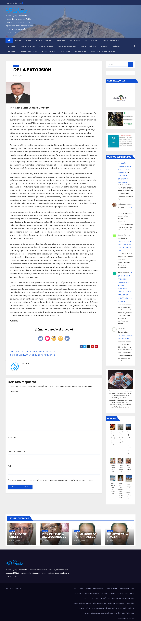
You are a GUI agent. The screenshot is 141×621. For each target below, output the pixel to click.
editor (26, 363)
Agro (28, 41)
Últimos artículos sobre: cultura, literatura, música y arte (105, 613)
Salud (104, 46)
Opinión (12, 46)
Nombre (12, 437)
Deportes (61, 41)
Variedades (80, 52)
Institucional (49, 52)
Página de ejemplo (99, 603)
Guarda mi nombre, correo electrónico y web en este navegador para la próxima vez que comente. (52, 480)
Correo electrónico (16, 452)
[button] (134, 46)
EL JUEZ (128, 207)
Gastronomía (92, 41)
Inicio (18, 41)
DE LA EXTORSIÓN (32, 69)
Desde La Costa (98, 588)
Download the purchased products (86, 593)
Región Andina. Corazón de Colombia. (121, 603)
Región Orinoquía (67, 46)
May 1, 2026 (15, 541)
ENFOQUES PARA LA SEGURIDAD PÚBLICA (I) (32, 355)
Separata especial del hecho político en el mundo (109, 608)
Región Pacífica (88, 46)
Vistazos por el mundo (103, 52)
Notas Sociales (29, 52)
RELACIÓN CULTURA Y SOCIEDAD (122, 179)
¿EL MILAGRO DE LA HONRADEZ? (85, 536)
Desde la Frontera (112, 588)
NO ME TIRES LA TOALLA (117, 536)
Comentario (13, 391)
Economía (75, 41)
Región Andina (27, 46)
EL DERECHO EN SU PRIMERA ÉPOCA (96, 598)
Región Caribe (46, 46)
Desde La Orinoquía (127, 588)
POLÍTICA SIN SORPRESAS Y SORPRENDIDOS (32, 351)
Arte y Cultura (43, 41)
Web (9, 466)
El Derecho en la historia (125, 593)
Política (116, 46)
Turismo (12, 52)
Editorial (65, 52)
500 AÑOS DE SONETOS (18, 536)
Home (76, 588)
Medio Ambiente (111, 41)
